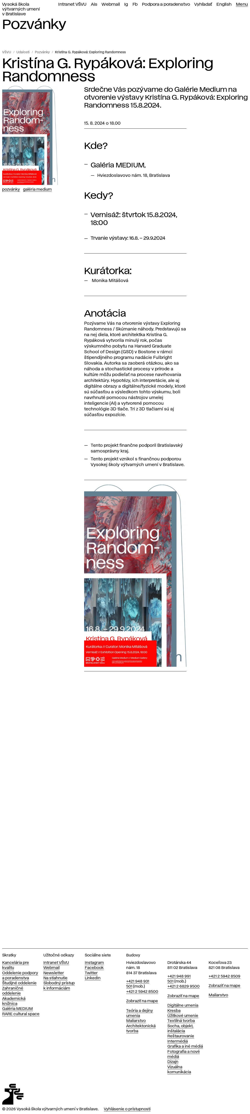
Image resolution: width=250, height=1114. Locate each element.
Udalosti (23, 52)
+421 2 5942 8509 (224, 976)
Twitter (91, 973)
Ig (126, 4)
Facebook (94, 968)
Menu (242, 4)
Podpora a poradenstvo (166, 4)
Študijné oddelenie (19, 983)
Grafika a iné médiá (185, 1046)
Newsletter (53, 973)
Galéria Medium (37, 189)
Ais (94, 4)
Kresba (174, 1011)
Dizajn (172, 1062)
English (224, 4)
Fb (135, 4)
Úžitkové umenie (182, 1016)
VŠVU (6, 52)
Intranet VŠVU (72, 4)
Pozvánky (42, 52)
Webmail (111, 4)
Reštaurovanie (180, 1036)
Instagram (94, 963)
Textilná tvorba (181, 1021)
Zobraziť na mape (142, 1001)
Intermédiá (177, 1041)
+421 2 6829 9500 (183, 986)
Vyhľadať (203, 4)
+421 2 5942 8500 (142, 991)
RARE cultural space (20, 1014)
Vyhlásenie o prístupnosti (127, 1109)
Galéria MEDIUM (17, 1009)
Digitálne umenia (182, 1005)
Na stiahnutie (55, 978)
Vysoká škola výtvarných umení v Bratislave (21, 9)
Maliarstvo (136, 1021)
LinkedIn (93, 978)
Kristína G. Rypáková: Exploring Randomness (90, 52)
